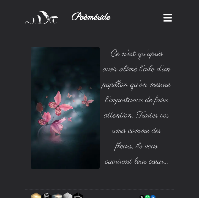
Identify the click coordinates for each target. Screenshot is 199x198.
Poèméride (91, 17)
